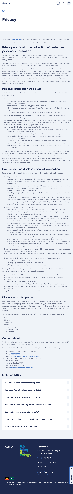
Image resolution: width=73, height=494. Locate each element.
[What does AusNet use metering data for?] (36, 397)
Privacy (39, 462)
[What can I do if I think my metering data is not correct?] (36, 419)
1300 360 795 (15, 354)
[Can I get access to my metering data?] (36, 412)
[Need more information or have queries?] (36, 426)
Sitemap (53, 462)
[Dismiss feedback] (71, 468)
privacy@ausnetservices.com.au (21, 367)
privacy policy (16, 39)
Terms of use (41, 466)
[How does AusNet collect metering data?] (36, 390)
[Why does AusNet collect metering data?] (36, 382)
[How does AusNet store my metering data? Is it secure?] (36, 404)
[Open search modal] (63, 3)
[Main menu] (69, 3)
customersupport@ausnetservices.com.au (24, 356)
